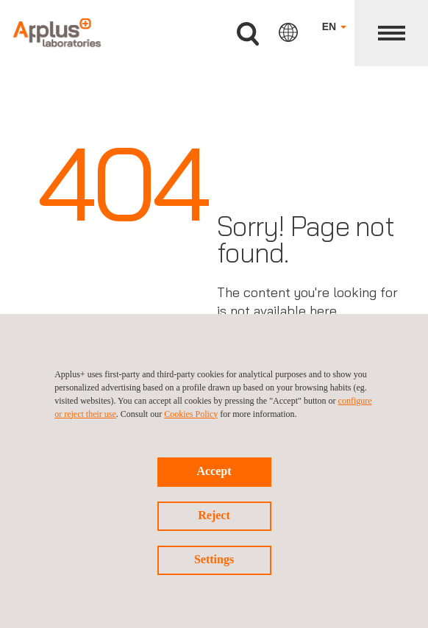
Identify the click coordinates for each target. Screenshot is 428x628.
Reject (214, 515)
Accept (213, 471)
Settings (214, 559)
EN (334, 26)
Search (248, 34)
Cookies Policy (191, 414)
